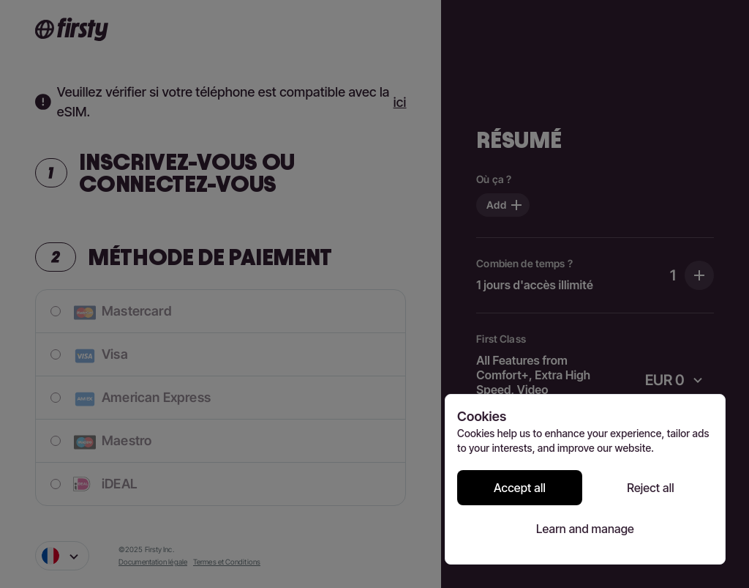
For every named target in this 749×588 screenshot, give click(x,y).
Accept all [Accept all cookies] (520, 487)
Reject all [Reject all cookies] (650, 487)
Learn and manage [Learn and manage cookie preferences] (585, 528)
